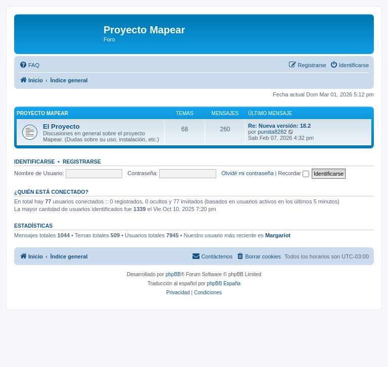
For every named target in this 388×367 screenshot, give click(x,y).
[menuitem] (29, 65)
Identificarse (34, 162)
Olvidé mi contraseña (247, 173)
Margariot (277, 235)
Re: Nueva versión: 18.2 (279, 126)
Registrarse (82, 162)
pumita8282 (272, 132)
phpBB (173, 274)
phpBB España (223, 283)
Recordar (293, 173)
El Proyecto (61, 126)
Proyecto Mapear (42, 113)
